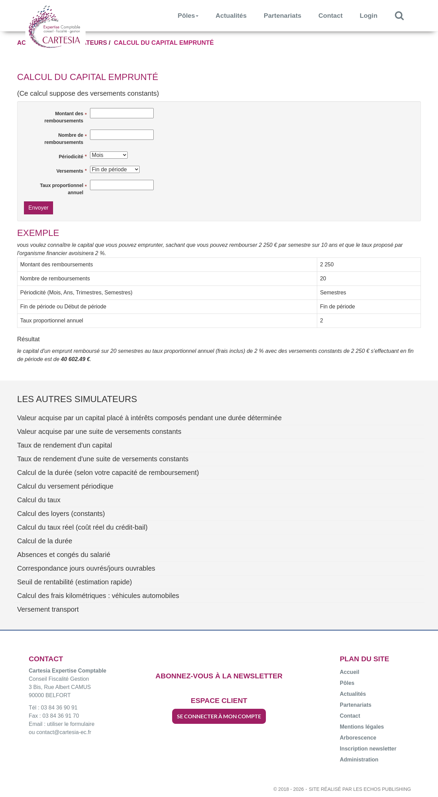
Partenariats (282, 15)
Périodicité (71, 156)
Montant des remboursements (63, 117)
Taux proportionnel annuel (61, 189)
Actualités (231, 15)
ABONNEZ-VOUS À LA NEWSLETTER (218, 676)
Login (368, 15)
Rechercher (404, 15)
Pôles (188, 15)
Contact (331, 15)
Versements (69, 171)
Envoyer (38, 208)
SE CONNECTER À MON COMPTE (219, 716)
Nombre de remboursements (63, 138)
